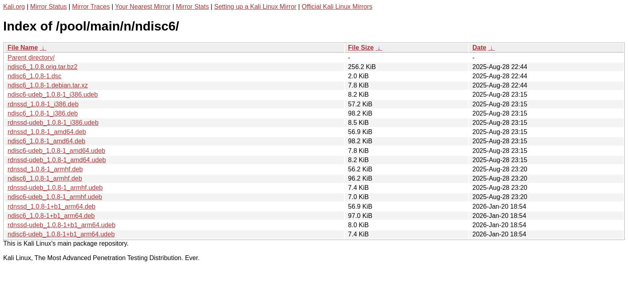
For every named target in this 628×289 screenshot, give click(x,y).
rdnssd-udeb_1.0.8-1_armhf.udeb (55, 187)
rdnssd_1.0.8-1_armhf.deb (45, 169)
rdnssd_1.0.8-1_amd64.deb (47, 131)
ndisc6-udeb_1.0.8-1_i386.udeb (53, 94)
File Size (361, 47)
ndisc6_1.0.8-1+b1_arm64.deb (51, 215)
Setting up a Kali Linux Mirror (255, 6)
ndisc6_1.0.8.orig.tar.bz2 (42, 66)
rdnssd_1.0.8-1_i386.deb (43, 104)
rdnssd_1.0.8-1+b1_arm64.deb (51, 206)
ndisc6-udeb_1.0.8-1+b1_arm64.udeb (61, 234)
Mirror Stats (192, 6)
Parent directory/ (31, 57)
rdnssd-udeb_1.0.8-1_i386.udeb (53, 122)
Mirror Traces (91, 6)
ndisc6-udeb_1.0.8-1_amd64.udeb (56, 150)
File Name (23, 47)
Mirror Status (48, 6)
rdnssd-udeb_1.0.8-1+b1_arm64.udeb (61, 225)
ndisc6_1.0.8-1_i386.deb (43, 113)
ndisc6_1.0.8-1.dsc (34, 76)
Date (479, 47)
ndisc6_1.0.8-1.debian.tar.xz (48, 85)
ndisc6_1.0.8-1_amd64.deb (46, 141)
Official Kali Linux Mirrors (337, 6)
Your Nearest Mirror (143, 6)
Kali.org (14, 6)
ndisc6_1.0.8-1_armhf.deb (45, 178)
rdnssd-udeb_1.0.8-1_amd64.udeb (57, 160)
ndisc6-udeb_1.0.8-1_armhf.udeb (55, 196)
